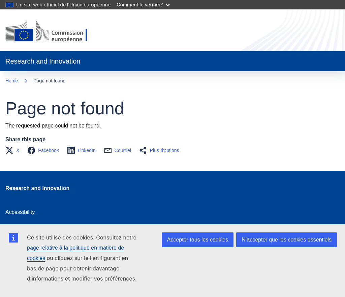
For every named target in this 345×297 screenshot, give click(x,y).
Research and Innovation (37, 188)
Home (11, 80)
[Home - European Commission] (51, 31)
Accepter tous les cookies (197, 240)
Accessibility (20, 212)
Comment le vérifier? (143, 4)
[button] (14, 150)
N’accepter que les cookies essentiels (287, 240)
